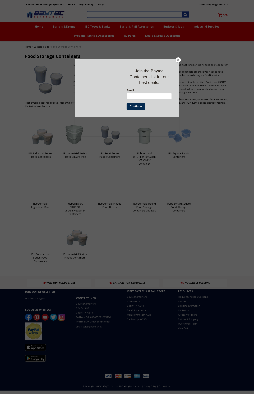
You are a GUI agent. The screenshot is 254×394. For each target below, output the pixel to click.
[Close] (178, 60)
